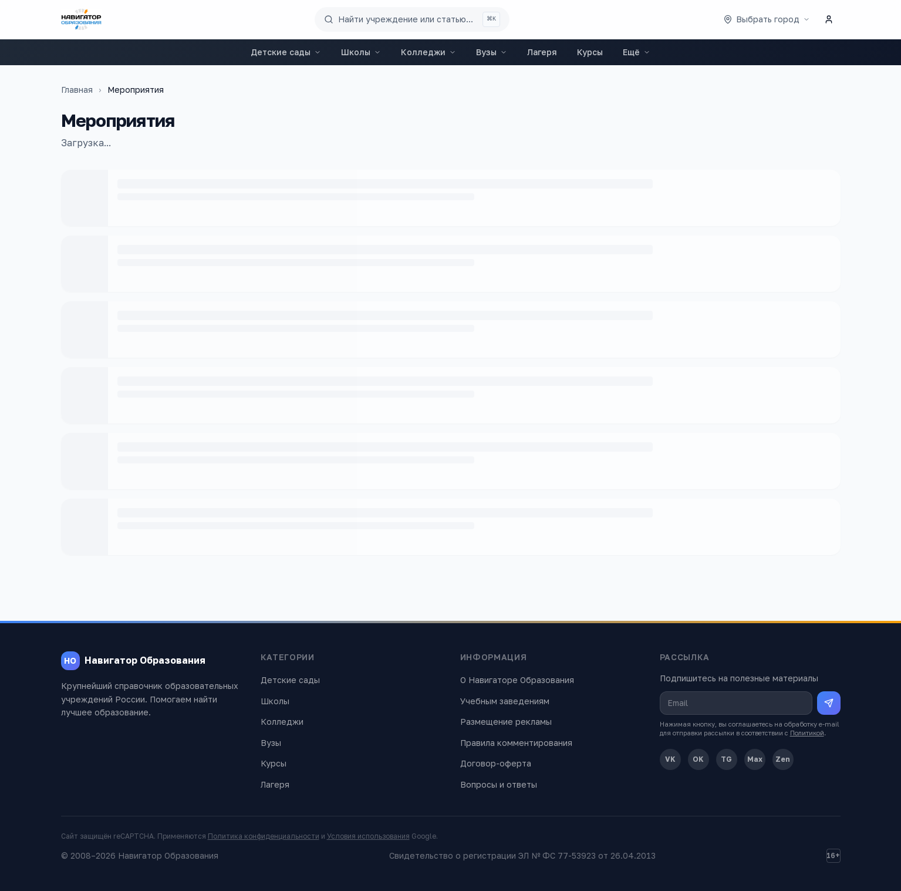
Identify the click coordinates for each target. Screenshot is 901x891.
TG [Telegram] (726, 759)
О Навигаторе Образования (517, 680)
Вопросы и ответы (498, 784)
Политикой (807, 733)
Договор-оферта (495, 763)
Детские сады (286, 52)
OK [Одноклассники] (698, 759)
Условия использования (368, 836)
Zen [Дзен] (782, 759)
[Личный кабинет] (829, 19)
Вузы (491, 52)
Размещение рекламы (506, 722)
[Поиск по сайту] (412, 19)
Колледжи (428, 52)
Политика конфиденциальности (263, 836)
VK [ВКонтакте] (670, 759)
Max (754, 759)
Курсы (590, 52)
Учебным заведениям (504, 701)
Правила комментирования (516, 743)
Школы (361, 52)
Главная (77, 90)
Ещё (636, 52)
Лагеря (542, 52)
